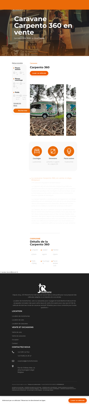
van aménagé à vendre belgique (34, 390)
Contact (15, 343)
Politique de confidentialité (34, 384)
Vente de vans (17, 332)
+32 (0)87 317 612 (23, 352)
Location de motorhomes (21, 316)
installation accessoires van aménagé (32, 387)
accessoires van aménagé (18, 387)
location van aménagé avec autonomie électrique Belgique (25, 388)
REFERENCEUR (60, 384)
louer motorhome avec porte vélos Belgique (50, 388)
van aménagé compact (48, 390)
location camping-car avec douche (66, 387)
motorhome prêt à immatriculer (19, 390)
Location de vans (18, 320)
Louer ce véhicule (39, 73)
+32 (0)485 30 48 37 (24, 356)
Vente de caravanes (19, 336)
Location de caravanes (20, 324)
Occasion (15, 340)
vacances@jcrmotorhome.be (28, 361)
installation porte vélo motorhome (49, 387)
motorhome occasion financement (68, 388)
